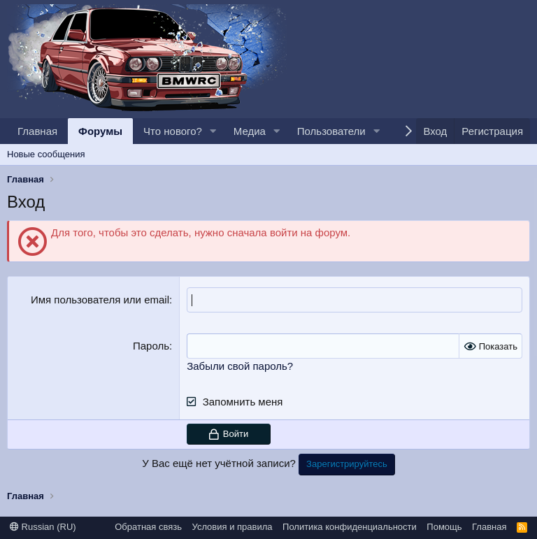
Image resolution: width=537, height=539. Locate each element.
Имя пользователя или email (100, 300)
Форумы (100, 131)
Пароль (151, 345)
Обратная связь (148, 525)
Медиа (250, 131)
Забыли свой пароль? (240, 365)
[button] (213, 131)
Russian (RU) (43, 525)
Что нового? (172, 131)
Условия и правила (232, 525)
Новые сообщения (46, 154)
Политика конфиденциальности (349, 525)
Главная (37, 131)
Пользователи (331, 131)
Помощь (444, 525)
